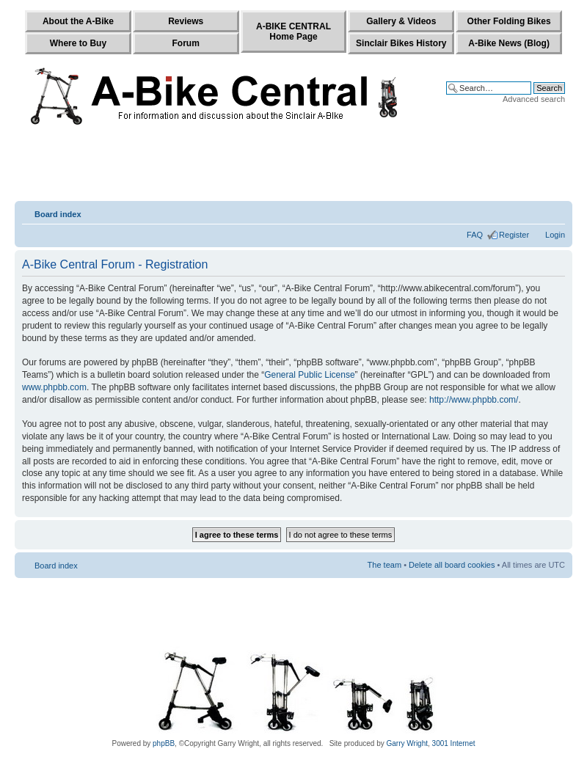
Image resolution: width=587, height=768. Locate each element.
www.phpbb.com (54, 387)
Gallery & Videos (401, 21)
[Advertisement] (293, 167)
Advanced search (534, 99)
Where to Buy (78, 43)
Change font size (554, 211)
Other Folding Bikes (509, 21)
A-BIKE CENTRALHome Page (293, 31)
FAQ (475, 234)
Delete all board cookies (452, 564)
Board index (57, 214)
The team (384, 564)
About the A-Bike (78, 21)
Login (555, 234)
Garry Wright (408, 743)
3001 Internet (453, 743)
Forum (186, 43)
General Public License (309, 375)
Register (514, 234)
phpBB (164, 743)
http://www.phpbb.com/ (473, 400)
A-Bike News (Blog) (509, 43)
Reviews (185, 21)
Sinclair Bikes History (401, 43)
